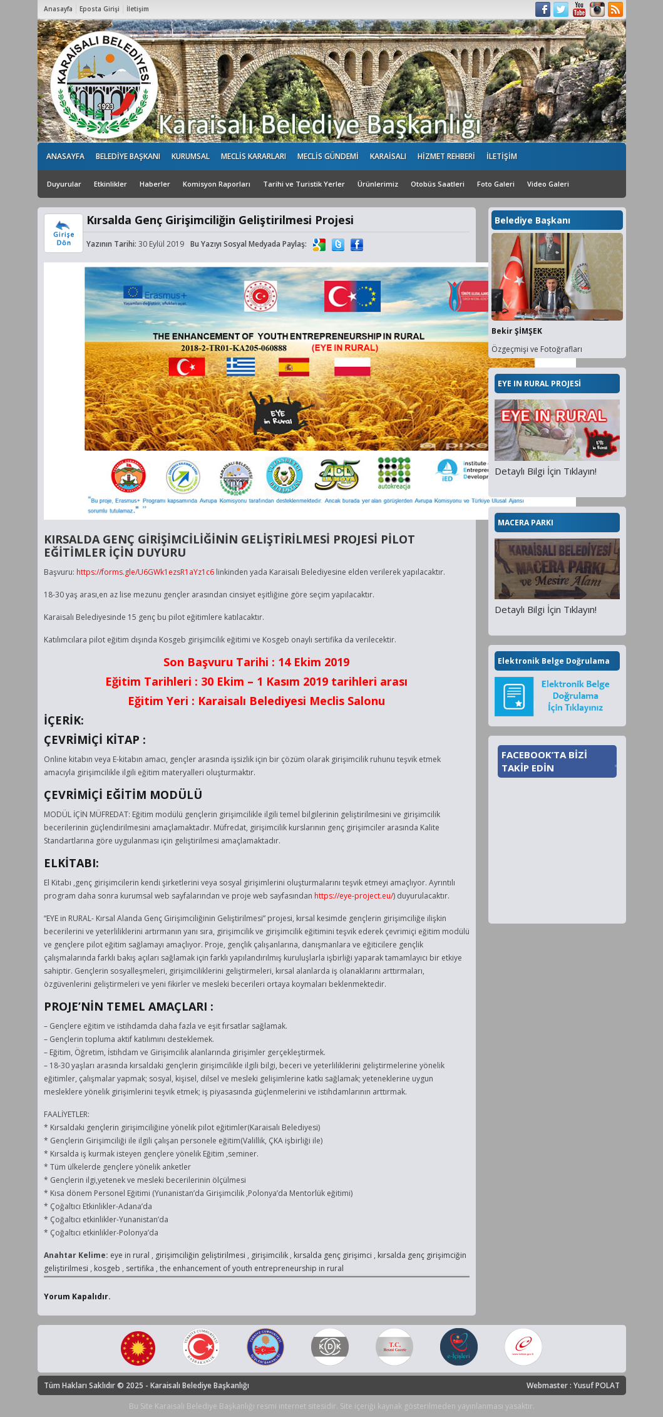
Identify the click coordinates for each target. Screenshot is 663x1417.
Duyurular (64, 183)
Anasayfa (58, 8)
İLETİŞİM (501, 156)
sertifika (140, 1268)
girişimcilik (269, 1255)
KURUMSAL (191, 156)
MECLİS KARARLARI (253, 156)
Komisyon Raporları (216, 183)
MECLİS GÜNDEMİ (328, 156)
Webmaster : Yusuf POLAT (573, 1385)
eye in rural (130, 1255)
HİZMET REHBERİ (446, 156)
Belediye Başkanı (532, 220)
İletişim (137, 8)
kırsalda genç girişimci (333, 1255)
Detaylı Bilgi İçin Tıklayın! (546, 471)
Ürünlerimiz (377, 183)
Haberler (155, 183)
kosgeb (107, 1268)
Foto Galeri (496, 183)
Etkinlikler (110, 183)
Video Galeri (548, 183)
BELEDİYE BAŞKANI (128, 156)
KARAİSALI (388, 156)
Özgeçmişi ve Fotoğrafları (536, 349)
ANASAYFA (65, 156)
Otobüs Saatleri (438, 183)
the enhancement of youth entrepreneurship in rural (252, 1268)
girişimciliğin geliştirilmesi (200, 1255)
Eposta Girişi (100, 8)
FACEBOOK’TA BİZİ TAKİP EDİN (544, 761)
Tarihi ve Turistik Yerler (304, 183)
